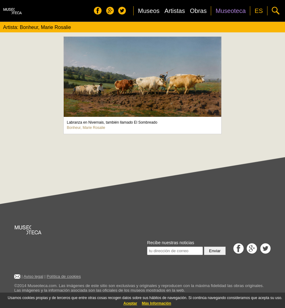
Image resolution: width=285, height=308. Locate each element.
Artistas (174, 10)
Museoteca (230, 10)
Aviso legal (33, 276)
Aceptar (130, 303)
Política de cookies (64, 276)
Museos (148, 10)
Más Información (156, 303)
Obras (198, 10)
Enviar (215, 250)
